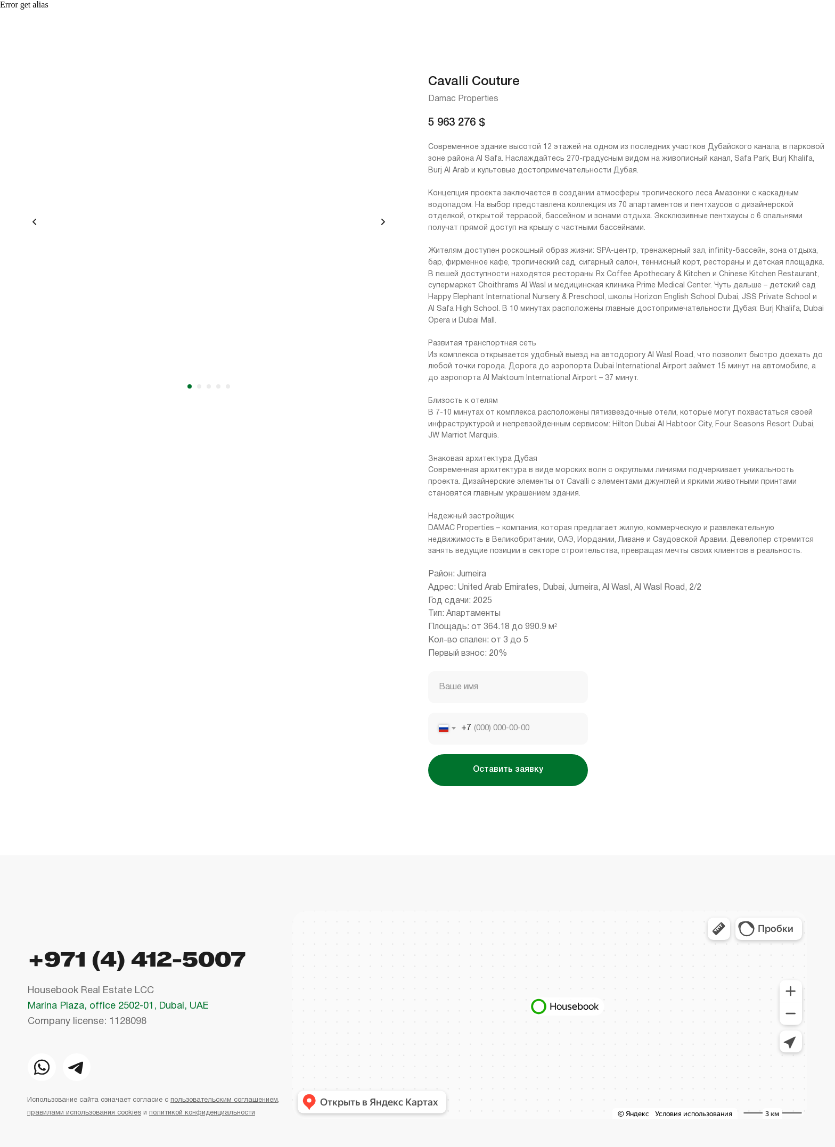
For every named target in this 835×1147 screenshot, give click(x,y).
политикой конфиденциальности (202, 1113)
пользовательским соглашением (224, 1100)
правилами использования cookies (84, 1113)
